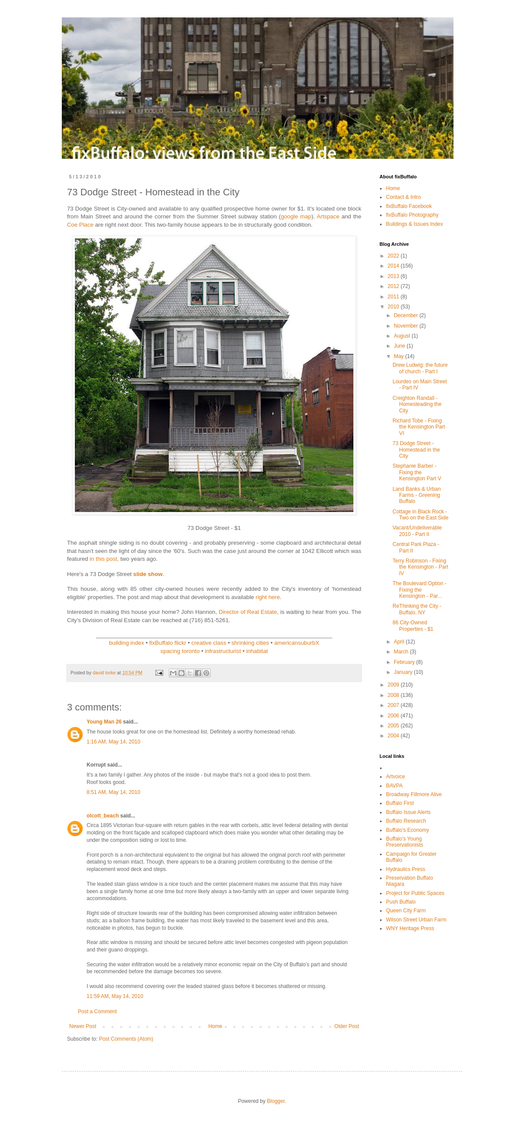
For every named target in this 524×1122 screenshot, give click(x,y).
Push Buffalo (401, 902)
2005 (394, 726)
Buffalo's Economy (407, 830)
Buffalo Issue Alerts (408, 812)
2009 (394, 685)
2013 (394, 276)
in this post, (104, 559)
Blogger (276, 1101)
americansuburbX (296, 643)
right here (267, 597)
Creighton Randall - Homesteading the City (417, 404)
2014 (394, 266)
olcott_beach (103, 816)
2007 (394, 705)
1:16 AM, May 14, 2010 (113, 742)
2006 (394, 716)
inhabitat (257, 651)
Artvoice (395, 777)
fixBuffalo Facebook (409, 206)
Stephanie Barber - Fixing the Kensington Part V (417, 472)
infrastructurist (223, 651)
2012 (394, 286)
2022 (394, 256)
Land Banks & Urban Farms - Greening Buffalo (417, 495)
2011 (394, 297)
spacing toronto (180, 651)
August (403, 336)
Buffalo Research (406, 821)
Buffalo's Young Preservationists (404, 842)
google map (296, 216)
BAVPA (394, 786)
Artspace (328, 216)
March (402, 652)
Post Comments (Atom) (126, 1039)
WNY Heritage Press (410, 928)
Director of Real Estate (248, 612)
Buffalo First (400, 803)
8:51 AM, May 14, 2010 (113, 792)
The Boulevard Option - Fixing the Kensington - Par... (420, 589)
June (400, 346)
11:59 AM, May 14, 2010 (115, 996)
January (404, 672)
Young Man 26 (104, 722)
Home (215, 1026)
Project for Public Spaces (415, 893)
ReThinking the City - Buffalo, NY (417, 609)
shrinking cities (250, 643)
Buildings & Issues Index (414, 224)
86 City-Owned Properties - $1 (413, 626)
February (405, 662)
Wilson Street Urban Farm (416, 920)
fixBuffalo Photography (412, 215)
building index (126, 643)
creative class (208, 643)
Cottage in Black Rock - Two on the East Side (420, 515)
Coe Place (80, 224)
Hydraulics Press (405, 869)
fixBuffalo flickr (167, 643)
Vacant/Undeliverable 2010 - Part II (417, 531)
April (400, 642)
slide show (147, 574)
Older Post (346, 1026)
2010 (394, 307)
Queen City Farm (406, 911)
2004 (394, 736)
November (407, 326)
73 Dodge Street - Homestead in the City (416, 449)
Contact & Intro (403, 197)
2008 (394, 695)
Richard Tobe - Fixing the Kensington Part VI (419, 427)
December (407, 315)
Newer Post (82, 1026)
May (399, 356)
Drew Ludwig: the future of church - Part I (420, 368)
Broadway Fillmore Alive (414, 794)
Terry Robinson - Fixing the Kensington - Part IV (420, 567)
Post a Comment (97, 1011)
